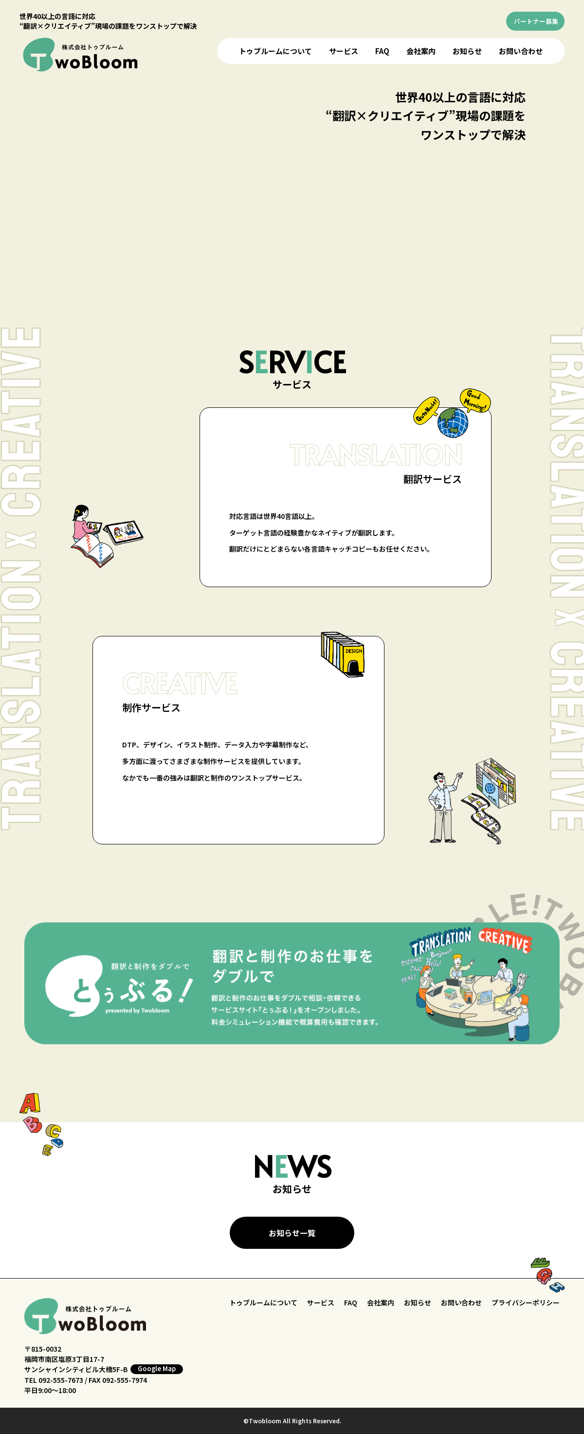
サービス (343, 51)
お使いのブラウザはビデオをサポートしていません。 (294, 188)
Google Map (157, 1368)
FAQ (382, 51)
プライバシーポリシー (526, 1302)
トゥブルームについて (275, 51)
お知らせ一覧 (292, 1233)
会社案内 (421, 51)
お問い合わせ (521, 51)
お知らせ (467, 51)
